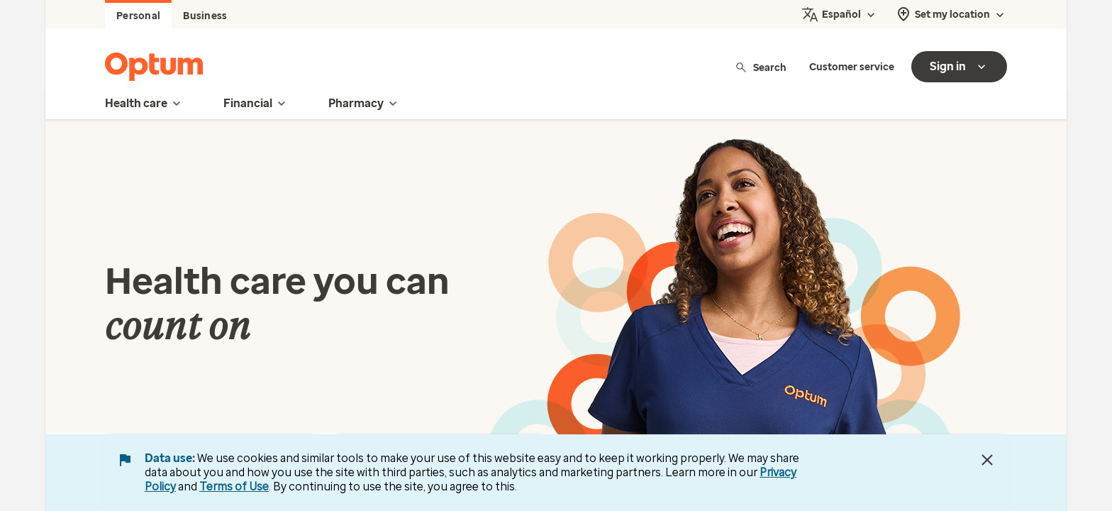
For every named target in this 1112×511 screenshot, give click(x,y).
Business (205, 16)
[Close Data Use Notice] (987, 459)
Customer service (851, 67)
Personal (138, 16)
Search (760, 67)
